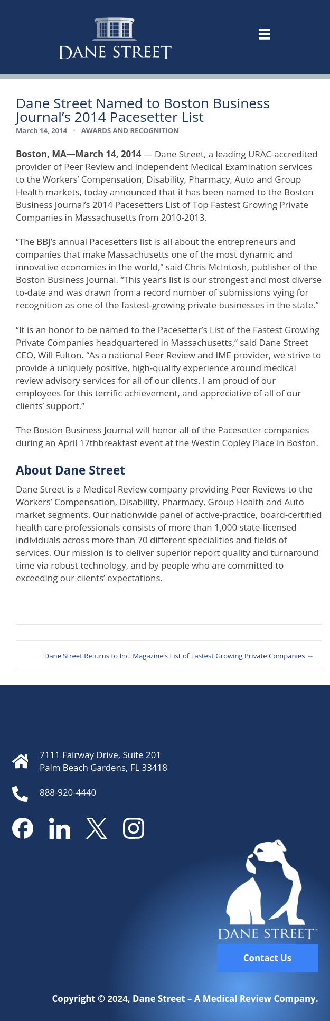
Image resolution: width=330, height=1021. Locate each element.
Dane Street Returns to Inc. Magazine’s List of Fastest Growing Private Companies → (179, 655)
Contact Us (267, 958)
